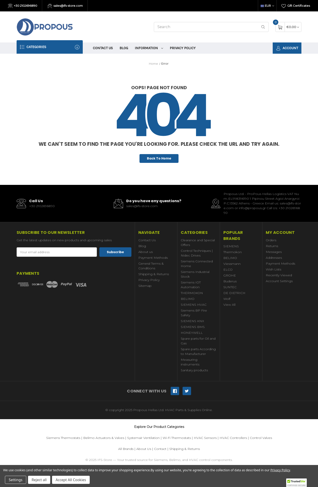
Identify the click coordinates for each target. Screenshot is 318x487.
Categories (49, 47)
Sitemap (145, 286)
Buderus (230, 281)
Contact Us (103, 48)
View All (229, 305)
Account (287, 48)
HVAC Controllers (233, 438)
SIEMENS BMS (193, 327)
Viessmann (232, 264)
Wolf (226, 299)
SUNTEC (230, 287)
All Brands (125, 449)
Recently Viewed (279, 275)
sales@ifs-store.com (65, 6)
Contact (160, 449)
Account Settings (279, 281)
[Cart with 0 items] (293, 27)
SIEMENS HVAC (194, 305)
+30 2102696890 (22, 6)
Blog (124, 48)
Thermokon (232, 252)
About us (145, 252)
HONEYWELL (192, 333)
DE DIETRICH (234, 293)
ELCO (228, 270)
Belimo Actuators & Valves (103, 438)
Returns (272, 246)
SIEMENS (231, 246)
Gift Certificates (295, 6)
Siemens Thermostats (63, 438)
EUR (267, 5)
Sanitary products (194, 370)
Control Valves (261, 438)
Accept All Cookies (71, 479)
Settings (15, 479)
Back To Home (159, 158)
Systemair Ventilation (143, 438)
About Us (143, 449)
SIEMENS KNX (192, 321)
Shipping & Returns (153, 274)
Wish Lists (273, 269)
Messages (274, 252)
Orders (271, 240)
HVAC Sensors (205, 438)
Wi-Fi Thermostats (177, 438)
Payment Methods (153, 258)
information (149, 48)
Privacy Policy (183, 48)
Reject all (39, 479)
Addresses (274, 258)
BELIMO (187, 299)
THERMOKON (192, 293)
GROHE (229, 275)
